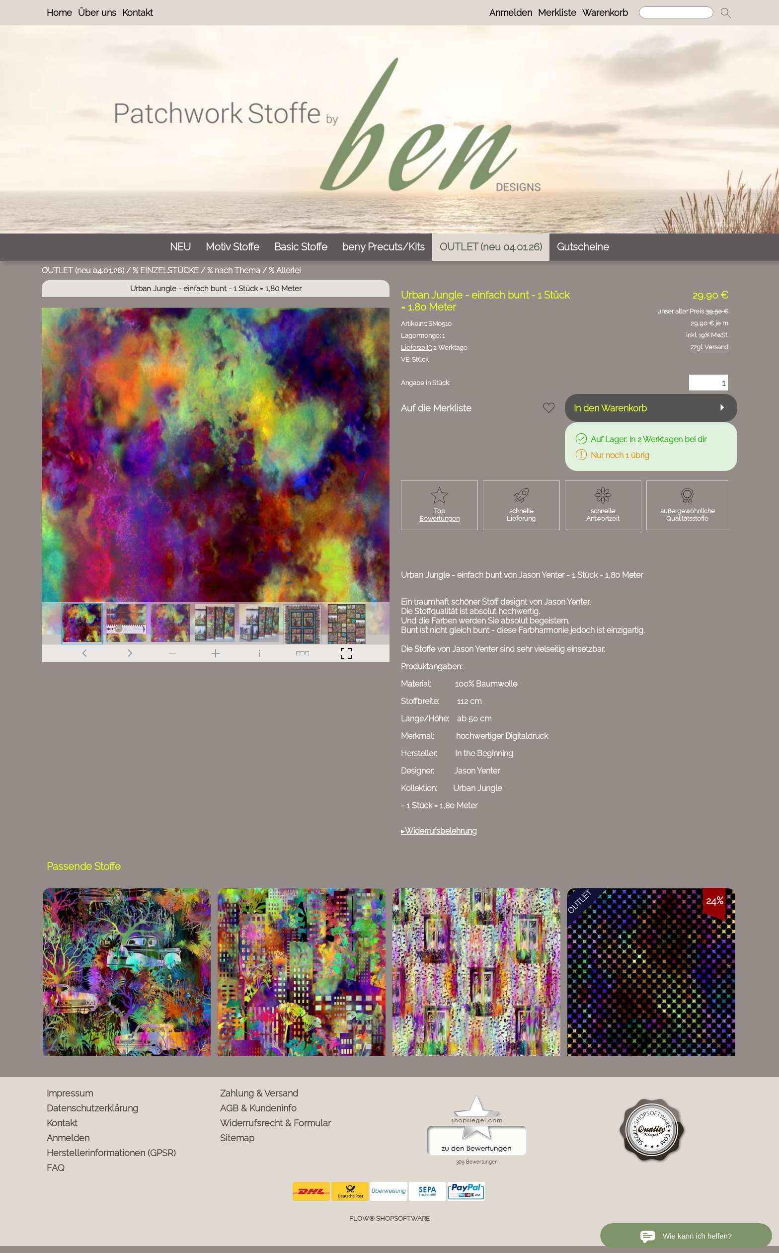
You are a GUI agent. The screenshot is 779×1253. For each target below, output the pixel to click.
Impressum (70, 1093)
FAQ (56, 1168)
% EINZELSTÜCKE (166, 270)
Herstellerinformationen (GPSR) (111, 1153)
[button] (725, 12)
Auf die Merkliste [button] (436, 408)
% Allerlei (285, 270)
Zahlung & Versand (259, 1093)
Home (59, 12)
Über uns (97, 12)
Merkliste (557, 12)
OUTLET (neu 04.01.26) (83, 270)
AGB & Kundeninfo (258, 1108)
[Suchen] (676, 12)
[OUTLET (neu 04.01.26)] (490, 247)
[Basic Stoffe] (301, 247)
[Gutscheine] (583, 247)
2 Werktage (434, 347)
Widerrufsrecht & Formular (275, 1123)
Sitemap (237, 1138)
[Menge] (708, 382)
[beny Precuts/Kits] (383, 247)
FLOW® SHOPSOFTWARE (389, 1218)
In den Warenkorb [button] (610, 408)
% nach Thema (233, 270)
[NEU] (180, 247)
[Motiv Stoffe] (232, 247)
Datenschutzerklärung (92, 1108)
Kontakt (137, 12)
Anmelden (510, 12)
